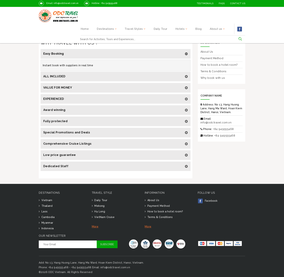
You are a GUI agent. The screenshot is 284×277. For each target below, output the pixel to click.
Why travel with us (62, 31)
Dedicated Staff (55, 166)
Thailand (47, 205)
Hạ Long (99, 211)
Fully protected (55, 121)
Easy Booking (53, 53)
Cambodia (48, 217)
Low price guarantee (59, 155)
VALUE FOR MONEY (57, 87)
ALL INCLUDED (54, 76)
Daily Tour (169, 12)
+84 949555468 (223, 129)
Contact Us (237, 3)
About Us (207, 51)
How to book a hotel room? (219, 64)
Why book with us (213, 78)
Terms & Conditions (213, 71)
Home (99, 12)
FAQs (222, 3)
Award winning (54, 110)
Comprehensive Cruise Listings (67, 143)
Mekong (99, 205)
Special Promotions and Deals (66, 132)
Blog (202, 12)
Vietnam (46, 200)
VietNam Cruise (104, 217)
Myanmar (47, 222)
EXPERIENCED (53, 99)
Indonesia (47, 228)
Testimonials (205, 3)
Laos (44, 211)
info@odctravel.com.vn (216, 122)
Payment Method (212, 58)
